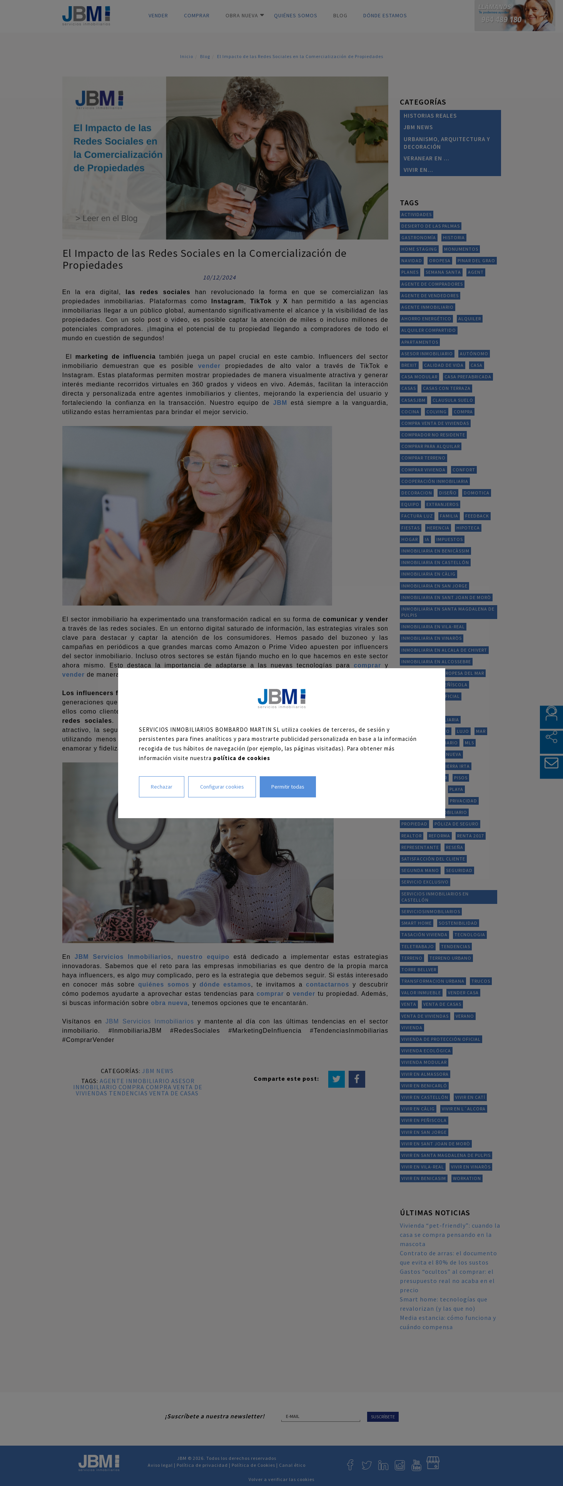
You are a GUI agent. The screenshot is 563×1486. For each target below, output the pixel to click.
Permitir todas (287, 786)
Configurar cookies (222, 786)
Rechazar (161, 786)
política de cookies (241, 758)
